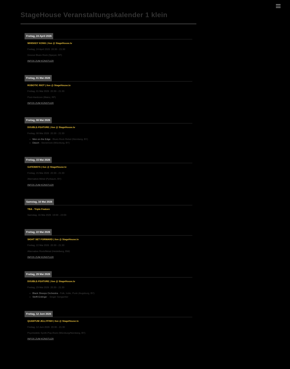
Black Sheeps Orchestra (45, 293)
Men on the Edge (41, 139)
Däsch (36, 142)
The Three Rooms (19, 7)
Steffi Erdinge (39, 296)
